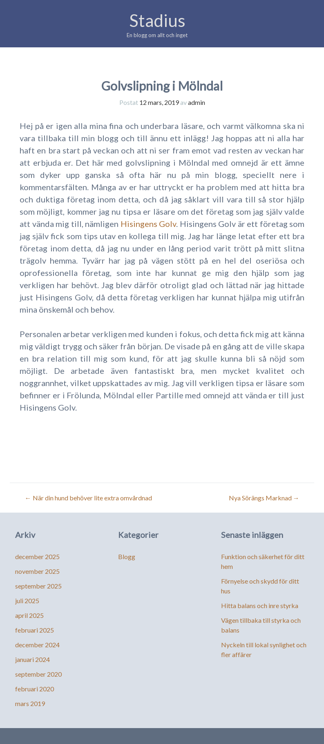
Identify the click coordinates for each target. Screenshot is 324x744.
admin (196, 102)
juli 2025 (27, 600)
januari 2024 (32, 659)
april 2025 (29, 615)
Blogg (126, 556)
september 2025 (38, 586)
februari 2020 (34, 689)
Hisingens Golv (149, 224)
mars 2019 (30, 703)
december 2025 (37, 556)
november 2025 (37, 571)
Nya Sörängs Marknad (264, 498)
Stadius (157, 20)
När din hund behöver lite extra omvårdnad (88, 498)
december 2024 (37, 645)
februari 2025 (34, 630)
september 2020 (38, 674)
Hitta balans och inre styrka (259, 605)
